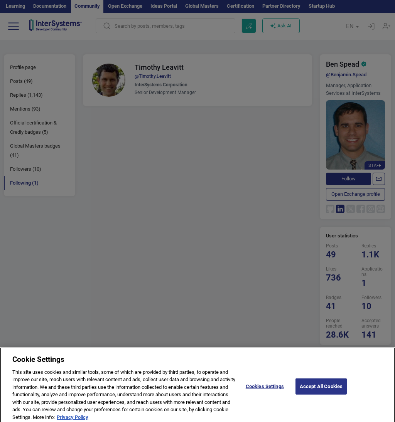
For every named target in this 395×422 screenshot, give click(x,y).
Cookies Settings (265, 389)
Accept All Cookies (321, 389)
